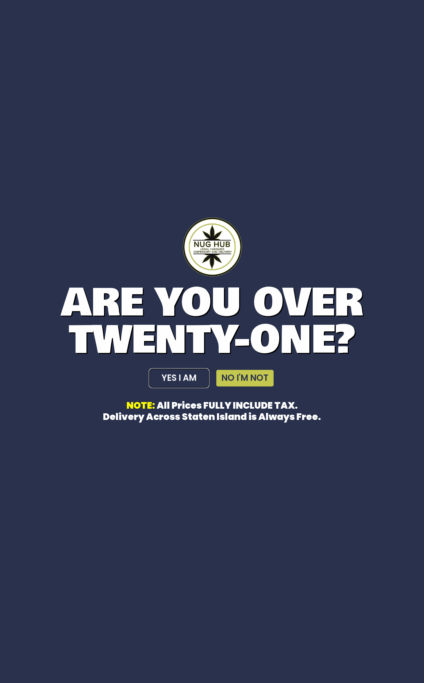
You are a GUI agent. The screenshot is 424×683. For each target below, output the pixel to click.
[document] (212, 341)
